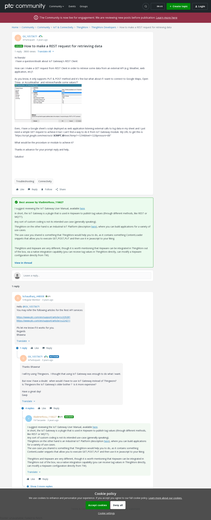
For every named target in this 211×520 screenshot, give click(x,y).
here (82, 208)
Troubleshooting (25, 181)
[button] (158, 6)
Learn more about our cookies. (165, 498)
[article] (82, 323)
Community (28, 27)
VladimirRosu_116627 (44, 416)
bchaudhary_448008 (33, 296)
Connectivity (45, 181)
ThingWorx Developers (103, 27)
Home (15, 27)
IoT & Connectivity (63, 27)
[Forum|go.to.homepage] (25, 6)
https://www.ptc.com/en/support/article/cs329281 (43, 317)
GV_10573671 (30, 36)
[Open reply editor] (82, 275)
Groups (84, 6)
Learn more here (166, 17)
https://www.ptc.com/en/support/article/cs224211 (43, 320)
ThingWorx (82, 27)
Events (72, 6)
